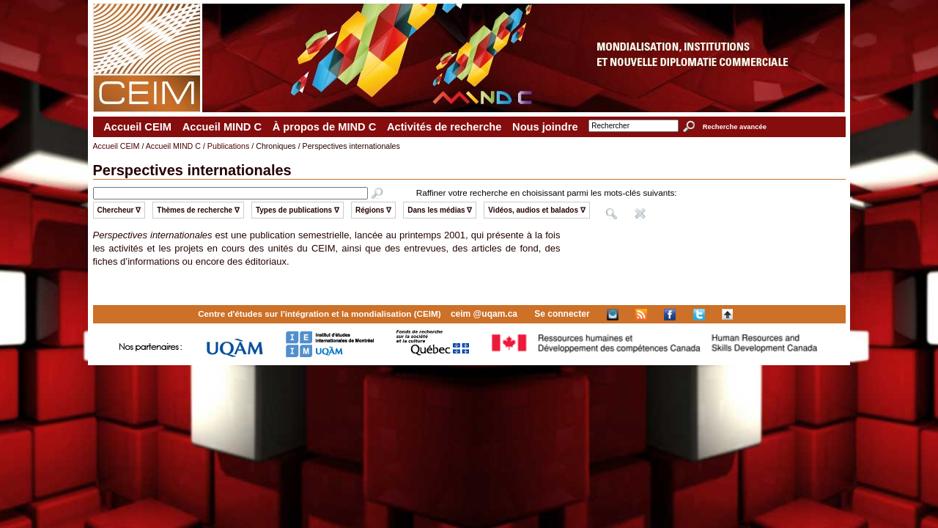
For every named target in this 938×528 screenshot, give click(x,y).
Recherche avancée (735, 127)
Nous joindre (545, 127)
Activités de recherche (444, 127)
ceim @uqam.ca (484, 314)
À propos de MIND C (325, 127)
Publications (228, 146)
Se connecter (561, 314)
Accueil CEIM (137, 127)
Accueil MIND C (222, 127)
